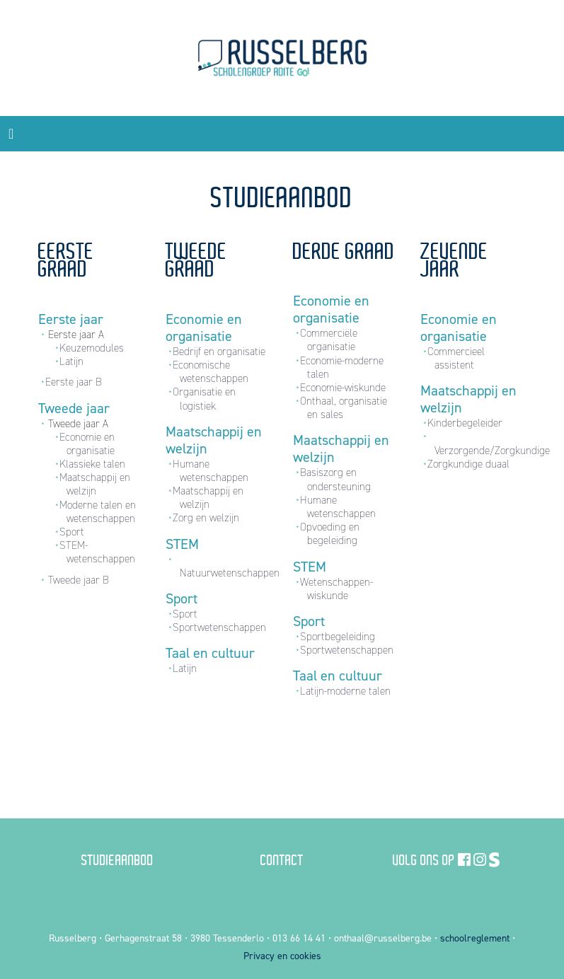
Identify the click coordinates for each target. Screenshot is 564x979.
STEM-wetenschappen (97, 552)
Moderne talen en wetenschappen (97, 512)
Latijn (71, 361)
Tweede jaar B (78, 580)
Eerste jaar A (76, 335)
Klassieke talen (92, 464)
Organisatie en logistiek (204, 398)
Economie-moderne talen (342, 367)
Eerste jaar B (73, 382)
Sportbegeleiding (337, 637)
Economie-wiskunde (343, 388)
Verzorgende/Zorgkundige (492, 451)
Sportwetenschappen (219, 627)
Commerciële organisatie (328, 340)
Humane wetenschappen (210, 471)
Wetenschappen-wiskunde (336, 589)
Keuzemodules (91, 348)
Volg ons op (424, 859)
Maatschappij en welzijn (94, 484)
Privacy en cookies (282, 956)
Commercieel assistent (456, 358)
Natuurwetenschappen (230, 573)
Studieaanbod (117, 859)
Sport (71, 532)
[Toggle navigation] (11, 134)
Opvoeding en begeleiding (329, 534)
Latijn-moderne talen (345, 691)
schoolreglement (475, 938)
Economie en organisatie (87, 444)
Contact (282, 859)
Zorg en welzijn (206, 518)
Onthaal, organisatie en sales (343, 408)
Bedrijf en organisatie (219, 351)
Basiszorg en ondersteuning (335, 479)
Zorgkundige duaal (468, 464)
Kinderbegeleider (464, 423)
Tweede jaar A (78, 424)
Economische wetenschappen (210, 372)
